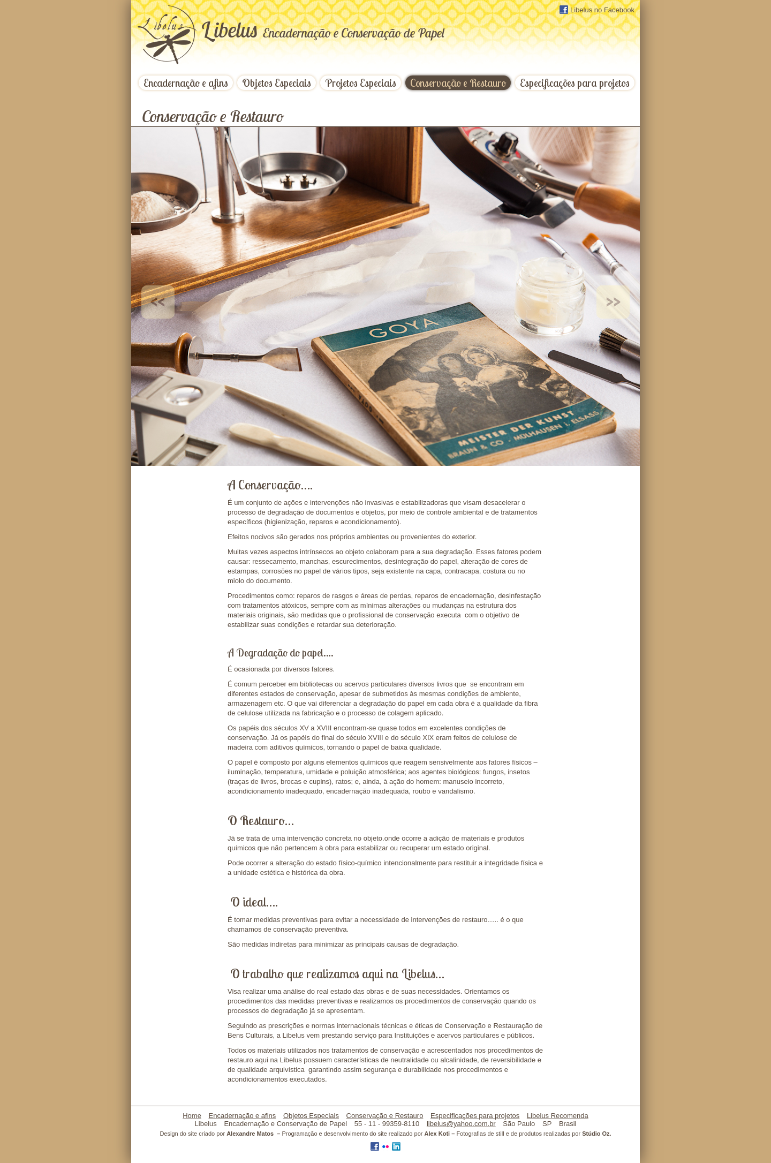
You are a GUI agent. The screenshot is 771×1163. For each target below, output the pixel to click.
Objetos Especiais (276, 82)
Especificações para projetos (575, 82)
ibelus (322, 29)
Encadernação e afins (185, 82)
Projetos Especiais (360, 82)
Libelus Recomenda (557, 1116)
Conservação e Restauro (458, 82)
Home (192, 1116)
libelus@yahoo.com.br (461, 1124)
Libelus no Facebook (597, 9)
